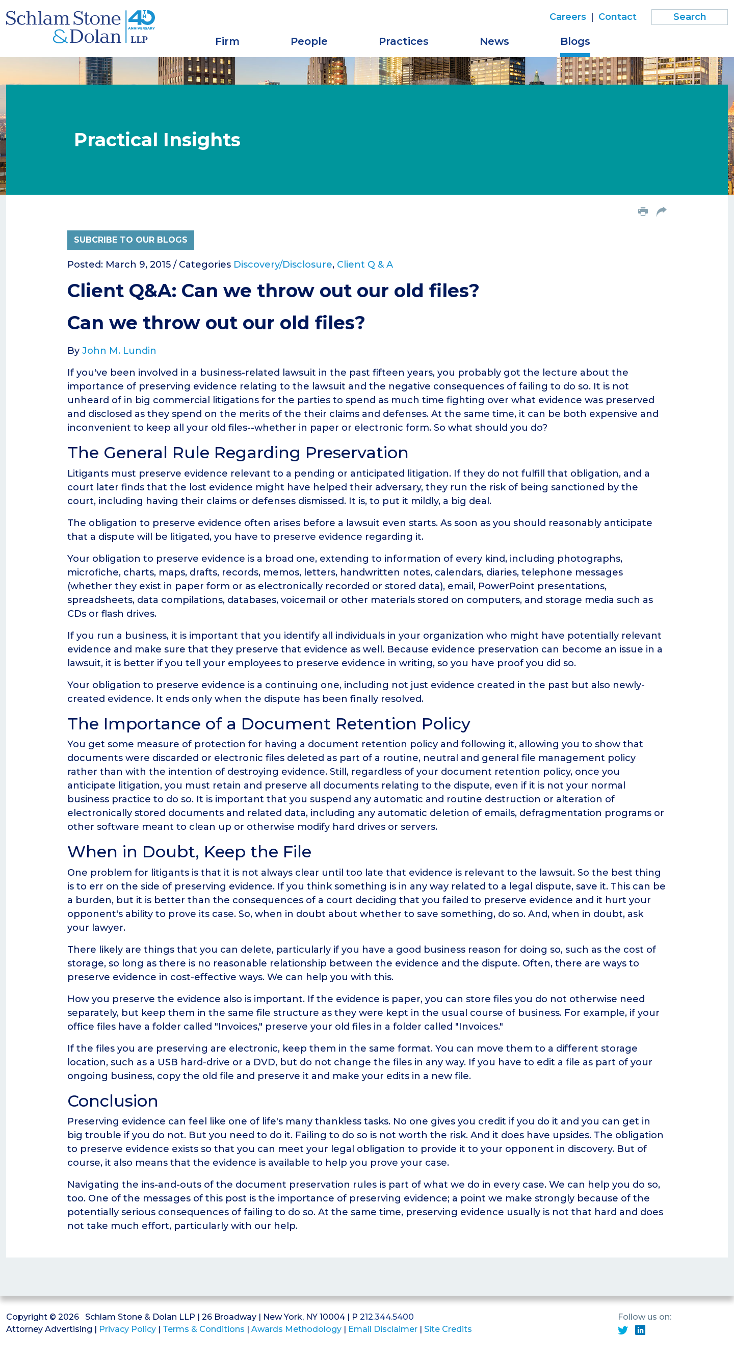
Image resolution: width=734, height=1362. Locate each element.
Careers (567, 16)
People (309, 41)
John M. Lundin (119, 350)
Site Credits (448, 1329)
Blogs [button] (575, 41)
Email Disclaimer (382, 1329)
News (494, 41)
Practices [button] (404, 41)
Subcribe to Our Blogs (131, 240)
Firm (227, 41)
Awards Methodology (296, 1329)
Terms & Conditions (204, 1329)
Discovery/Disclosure (282, 264)
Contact (617, 16)
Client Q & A (365, 264)
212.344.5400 (387, 1317)
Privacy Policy (127, 1329)
